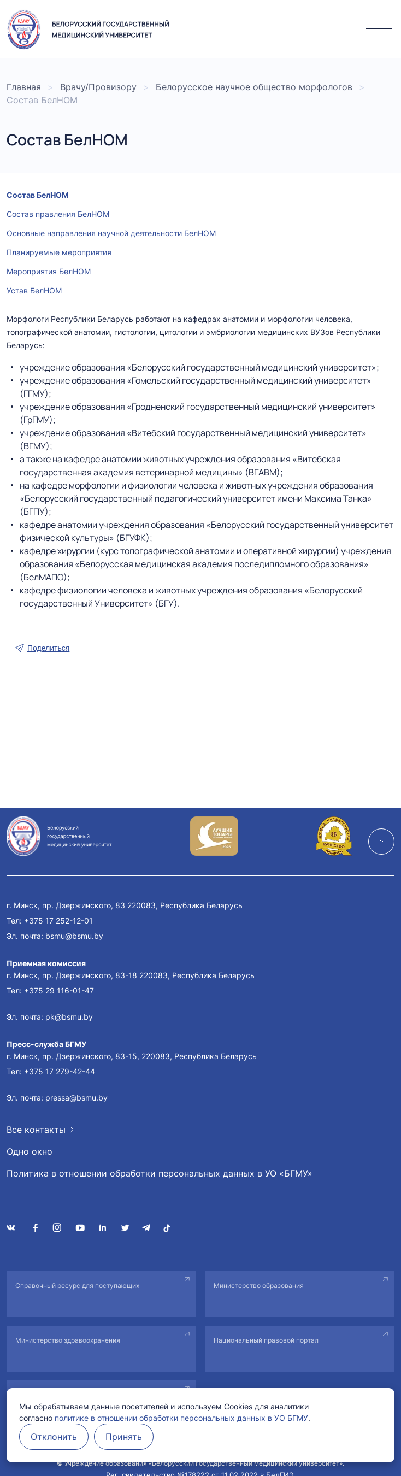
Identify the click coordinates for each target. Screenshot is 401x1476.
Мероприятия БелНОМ (49, 271)
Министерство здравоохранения (67, 1340)
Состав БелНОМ (38, 194)
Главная (24, 86)
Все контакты (36, 1129)
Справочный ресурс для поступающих (77, 1285)
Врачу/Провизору (98, 86)
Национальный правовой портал (266, 1340)
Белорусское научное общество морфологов (254, 86)
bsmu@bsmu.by (74, 935)
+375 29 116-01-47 (59, 990)
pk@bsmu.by (69, 1016)
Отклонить (54, 1436)
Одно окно (29, 1151)
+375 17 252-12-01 (58, 920)
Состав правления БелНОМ (58, 214)
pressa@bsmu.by (76, 1097)
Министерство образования (259, 1285)
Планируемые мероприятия (59, 252)
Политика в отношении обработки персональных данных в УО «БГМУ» (159, 1173)
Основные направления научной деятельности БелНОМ (111, 233)
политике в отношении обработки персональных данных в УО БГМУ (181, 1417)
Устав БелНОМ (34, 290)
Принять (123, 1436)
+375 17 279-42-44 (59, 1071)
